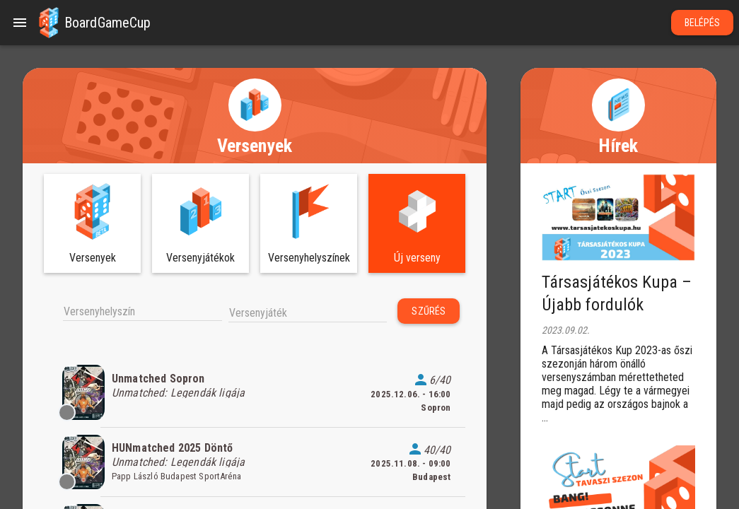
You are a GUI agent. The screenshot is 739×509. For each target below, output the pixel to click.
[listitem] (254, 392)
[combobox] (142, 310)
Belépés (703, 22)
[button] (48, 22)
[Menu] (20, 22)
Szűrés (429, 311)
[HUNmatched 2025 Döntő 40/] (254, 462)
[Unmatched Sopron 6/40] (254, 392)
